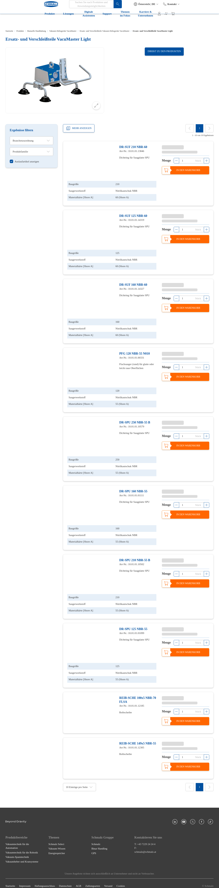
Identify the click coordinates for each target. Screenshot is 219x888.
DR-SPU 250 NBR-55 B (134, 419)
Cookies (121, 880)
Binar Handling (99, 843)
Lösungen (32, 22)
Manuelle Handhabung (36, 31)
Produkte (13, 22)
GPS (93, 848)
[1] (199, 128)
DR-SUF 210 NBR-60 (133, 147)
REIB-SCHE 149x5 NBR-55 (137, 737)
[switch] (24, 162)
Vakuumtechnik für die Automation (17, 840)
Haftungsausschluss (45, 880)
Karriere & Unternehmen (134, 22)
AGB (78, 880)
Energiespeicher (56, 848)
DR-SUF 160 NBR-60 (133, 283)
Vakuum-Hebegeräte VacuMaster (62, 31)
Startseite (9, 31)
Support (79, 22)
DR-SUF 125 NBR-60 (133, 215)
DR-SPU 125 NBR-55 (133, 623)
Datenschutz (65, 880)
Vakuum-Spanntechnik (17, 851)
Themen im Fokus (102, 22)
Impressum (25, 880)
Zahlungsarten (92, 880)
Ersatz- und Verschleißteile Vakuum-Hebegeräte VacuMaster (105, 31)
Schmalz (95, 838)
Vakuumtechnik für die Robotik (21, 847)
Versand (108, 880)
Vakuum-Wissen (56, 843)
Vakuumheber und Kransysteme (21, 856)
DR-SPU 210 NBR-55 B (134, 555)
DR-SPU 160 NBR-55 (133, 487)
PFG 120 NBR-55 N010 (134, 351)
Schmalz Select (56, 838)
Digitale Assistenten (56, 22)
